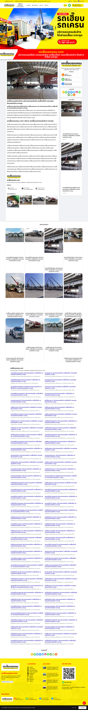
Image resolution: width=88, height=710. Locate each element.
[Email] (69, 95)
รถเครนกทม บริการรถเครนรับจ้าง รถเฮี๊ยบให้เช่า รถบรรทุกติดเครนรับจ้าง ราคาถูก (60, 387)
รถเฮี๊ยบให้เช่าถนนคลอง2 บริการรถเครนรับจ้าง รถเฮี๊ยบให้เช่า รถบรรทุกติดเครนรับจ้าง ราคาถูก (61, 511)
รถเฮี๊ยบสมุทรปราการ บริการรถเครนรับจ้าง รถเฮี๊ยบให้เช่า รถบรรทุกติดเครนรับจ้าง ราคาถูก (26, 518)
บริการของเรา (35, 5)
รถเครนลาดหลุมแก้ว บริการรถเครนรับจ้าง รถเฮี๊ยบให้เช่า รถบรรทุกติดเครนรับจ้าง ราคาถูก (60, 538)
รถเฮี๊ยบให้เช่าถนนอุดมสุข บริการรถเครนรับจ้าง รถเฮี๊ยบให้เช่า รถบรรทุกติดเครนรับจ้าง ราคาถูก (27, 504)
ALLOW (82, 707)
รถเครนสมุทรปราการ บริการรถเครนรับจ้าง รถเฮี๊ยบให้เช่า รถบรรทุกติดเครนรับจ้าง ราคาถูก (34, 315)
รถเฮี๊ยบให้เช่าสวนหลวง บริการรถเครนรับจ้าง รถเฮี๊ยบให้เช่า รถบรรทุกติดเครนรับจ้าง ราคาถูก (26, 634)
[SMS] (71, 95)
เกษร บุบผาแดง (41, 189)
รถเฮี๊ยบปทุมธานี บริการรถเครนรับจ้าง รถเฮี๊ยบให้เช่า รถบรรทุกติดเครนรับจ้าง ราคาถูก (53, 349)
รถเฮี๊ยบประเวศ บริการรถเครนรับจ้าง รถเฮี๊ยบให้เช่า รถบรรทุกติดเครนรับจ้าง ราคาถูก (27, 428)
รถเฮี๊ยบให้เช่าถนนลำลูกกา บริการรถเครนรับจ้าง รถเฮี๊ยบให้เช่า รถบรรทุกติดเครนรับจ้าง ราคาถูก (60, 641)
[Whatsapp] (79, 92)
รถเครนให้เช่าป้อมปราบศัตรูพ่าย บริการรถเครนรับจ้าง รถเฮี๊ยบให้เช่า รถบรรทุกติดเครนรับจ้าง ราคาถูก (71, 189)
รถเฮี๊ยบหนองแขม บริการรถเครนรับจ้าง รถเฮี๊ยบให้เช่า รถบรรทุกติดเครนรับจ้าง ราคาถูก (61, 483)
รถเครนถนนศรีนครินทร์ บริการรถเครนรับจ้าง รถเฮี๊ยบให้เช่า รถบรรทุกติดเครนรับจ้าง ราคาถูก (26, 449)
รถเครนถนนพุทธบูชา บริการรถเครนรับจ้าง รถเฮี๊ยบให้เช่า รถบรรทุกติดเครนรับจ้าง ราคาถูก (60, 607)
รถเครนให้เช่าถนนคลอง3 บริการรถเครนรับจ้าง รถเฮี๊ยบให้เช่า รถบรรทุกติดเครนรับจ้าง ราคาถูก (27, 641)
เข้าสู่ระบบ (75, 1)
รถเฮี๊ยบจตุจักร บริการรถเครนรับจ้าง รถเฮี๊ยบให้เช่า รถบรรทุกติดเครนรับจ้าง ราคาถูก (27, 463)
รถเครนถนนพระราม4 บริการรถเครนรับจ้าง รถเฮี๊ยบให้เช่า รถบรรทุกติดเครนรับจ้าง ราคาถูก (54, 315)
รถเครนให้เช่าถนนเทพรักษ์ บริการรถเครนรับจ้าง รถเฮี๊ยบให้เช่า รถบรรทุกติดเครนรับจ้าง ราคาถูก (26, 442)
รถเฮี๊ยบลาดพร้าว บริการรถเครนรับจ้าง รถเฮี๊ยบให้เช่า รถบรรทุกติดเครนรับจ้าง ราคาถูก (61, 463)
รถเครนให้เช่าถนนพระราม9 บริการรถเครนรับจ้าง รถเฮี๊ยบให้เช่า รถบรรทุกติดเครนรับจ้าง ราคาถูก (53, 675)
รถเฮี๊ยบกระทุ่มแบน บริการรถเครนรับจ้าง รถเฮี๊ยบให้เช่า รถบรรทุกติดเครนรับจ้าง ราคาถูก (59, 408)
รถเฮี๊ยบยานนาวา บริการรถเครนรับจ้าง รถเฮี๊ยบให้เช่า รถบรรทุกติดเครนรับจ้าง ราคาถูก (60, 401)
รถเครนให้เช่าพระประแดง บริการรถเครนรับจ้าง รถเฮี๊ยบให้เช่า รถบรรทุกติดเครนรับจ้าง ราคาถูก (71, 135)
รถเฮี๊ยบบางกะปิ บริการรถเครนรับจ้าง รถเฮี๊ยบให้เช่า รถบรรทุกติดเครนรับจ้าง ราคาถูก (26, 408)
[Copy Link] (63, 92)
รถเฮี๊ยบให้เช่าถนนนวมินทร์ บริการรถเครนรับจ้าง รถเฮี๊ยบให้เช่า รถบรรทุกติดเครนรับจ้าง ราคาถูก (60, 559)
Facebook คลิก (41, 188)
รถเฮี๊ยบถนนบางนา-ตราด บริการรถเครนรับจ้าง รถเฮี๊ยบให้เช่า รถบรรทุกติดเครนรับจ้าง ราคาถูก (27, 531)
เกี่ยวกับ (46, 5)
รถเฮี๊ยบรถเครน (68, 80)
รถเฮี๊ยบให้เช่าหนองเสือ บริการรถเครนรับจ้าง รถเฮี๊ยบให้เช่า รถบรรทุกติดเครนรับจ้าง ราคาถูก (52, 681)
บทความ (41, 5)
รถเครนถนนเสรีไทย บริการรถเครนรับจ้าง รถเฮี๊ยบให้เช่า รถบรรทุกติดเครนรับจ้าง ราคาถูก (59, 627)
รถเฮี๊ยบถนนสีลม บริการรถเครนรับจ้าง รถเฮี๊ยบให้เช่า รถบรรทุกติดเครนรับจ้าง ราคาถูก (34, 349)
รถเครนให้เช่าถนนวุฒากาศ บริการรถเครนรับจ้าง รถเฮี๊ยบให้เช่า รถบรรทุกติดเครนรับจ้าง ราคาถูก (34, 259)
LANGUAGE (82, 1)
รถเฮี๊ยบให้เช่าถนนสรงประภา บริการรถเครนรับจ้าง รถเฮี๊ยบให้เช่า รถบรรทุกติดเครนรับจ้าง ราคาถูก (27, 579)
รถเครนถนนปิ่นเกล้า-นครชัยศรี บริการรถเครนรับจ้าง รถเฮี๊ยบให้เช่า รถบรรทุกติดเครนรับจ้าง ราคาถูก (61, 476)
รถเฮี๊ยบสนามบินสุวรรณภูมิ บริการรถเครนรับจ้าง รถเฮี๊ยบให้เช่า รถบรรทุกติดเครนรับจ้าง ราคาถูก (60, 566)
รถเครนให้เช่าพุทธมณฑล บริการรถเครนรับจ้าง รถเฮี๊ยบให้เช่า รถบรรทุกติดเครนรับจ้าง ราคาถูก (61, 435)
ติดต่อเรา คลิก (78, 4)
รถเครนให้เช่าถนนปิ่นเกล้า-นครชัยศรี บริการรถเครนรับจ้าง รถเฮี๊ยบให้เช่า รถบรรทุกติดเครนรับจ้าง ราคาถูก (26, 387)
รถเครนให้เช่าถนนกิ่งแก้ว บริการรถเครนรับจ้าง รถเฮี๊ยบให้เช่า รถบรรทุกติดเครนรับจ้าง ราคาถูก (27, 497)
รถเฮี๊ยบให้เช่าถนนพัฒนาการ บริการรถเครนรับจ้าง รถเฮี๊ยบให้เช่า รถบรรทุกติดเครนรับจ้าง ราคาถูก (27, 620)
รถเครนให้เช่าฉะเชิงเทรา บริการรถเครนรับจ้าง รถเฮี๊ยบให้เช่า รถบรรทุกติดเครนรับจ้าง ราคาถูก (60, 504)
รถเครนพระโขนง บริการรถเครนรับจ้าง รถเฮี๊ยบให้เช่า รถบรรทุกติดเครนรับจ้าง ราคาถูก (26, 456)
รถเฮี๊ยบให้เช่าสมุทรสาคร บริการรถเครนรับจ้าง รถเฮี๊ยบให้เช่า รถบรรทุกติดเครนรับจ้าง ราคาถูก (61, 421)
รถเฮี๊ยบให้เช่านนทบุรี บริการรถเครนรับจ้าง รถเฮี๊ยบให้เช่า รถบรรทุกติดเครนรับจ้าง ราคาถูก (26, 572)
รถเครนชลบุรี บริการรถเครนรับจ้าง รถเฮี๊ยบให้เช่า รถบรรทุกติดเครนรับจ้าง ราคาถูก (60, 380)
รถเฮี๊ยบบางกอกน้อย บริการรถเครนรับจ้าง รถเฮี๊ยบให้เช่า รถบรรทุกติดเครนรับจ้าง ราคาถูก (60, 531)
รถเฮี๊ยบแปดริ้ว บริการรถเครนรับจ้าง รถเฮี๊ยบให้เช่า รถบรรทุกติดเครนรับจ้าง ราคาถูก (27, 627)
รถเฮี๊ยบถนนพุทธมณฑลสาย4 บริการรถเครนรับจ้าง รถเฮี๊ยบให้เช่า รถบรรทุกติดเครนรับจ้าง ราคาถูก (73, 359)
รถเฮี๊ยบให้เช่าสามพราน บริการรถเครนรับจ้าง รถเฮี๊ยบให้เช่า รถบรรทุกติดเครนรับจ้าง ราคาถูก (60, 614)
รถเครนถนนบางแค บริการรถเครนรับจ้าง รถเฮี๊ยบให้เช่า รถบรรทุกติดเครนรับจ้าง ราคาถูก (59, 394)
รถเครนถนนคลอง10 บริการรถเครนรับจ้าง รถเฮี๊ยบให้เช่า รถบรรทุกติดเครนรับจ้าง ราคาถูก (26, 401)
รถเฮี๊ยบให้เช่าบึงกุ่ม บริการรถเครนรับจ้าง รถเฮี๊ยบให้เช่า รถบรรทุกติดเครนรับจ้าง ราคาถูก (25, 380)
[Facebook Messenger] (71, 92)
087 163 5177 (78, 6)
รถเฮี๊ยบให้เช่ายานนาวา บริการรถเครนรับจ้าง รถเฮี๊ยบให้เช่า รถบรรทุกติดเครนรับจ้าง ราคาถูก (60, 469)
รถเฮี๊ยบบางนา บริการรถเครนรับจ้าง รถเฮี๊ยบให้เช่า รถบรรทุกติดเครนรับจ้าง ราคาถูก (61, 634)
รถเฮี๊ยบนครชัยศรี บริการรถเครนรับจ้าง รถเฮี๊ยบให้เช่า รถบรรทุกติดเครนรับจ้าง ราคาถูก (61, 415)
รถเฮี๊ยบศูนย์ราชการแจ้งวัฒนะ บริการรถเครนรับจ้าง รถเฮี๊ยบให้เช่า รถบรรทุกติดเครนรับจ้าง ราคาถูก (26, 435)
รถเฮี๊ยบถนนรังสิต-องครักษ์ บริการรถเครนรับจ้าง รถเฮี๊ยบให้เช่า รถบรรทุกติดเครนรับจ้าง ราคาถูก (15, 315)
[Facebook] (69, 92)
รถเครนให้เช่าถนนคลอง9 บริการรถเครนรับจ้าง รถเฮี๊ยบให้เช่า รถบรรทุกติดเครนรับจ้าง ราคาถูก (61, 497)
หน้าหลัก (28, 5)
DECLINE (74, 707)
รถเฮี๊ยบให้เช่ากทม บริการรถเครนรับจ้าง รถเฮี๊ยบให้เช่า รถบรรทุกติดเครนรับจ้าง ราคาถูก (61, 579)
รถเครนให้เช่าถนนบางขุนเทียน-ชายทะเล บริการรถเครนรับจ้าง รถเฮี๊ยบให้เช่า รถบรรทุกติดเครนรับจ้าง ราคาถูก (27, 586)
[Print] (74, 95)
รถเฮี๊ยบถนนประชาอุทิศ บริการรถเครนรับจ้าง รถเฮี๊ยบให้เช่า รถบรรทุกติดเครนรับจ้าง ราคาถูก (26, 545)
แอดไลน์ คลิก (26, 188)
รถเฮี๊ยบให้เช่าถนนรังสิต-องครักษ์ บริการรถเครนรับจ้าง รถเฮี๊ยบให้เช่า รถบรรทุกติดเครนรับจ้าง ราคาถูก (73, 315)
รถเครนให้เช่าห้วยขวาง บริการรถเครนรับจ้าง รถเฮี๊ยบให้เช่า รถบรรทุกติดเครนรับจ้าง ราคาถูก (26, 607)
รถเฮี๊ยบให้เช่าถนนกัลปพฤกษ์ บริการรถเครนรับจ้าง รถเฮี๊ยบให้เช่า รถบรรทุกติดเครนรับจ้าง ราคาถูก (61, 593)
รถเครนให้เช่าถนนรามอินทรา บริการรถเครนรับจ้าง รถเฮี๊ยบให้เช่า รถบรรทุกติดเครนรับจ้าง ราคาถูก (27, 394)
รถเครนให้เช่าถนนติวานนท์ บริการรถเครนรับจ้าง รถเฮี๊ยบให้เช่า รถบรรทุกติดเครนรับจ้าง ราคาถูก (26, 538)
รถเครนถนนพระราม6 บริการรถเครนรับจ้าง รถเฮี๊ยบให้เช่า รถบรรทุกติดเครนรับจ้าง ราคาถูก (52, 688)
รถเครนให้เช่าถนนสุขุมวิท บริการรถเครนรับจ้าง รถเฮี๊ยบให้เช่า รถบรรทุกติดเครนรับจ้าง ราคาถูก (15, 259)
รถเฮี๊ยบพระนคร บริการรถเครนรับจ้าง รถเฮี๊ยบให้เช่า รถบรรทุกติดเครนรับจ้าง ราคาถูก (60, 586)
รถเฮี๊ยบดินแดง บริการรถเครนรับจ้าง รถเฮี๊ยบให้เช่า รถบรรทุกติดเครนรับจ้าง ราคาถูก (61, 449)
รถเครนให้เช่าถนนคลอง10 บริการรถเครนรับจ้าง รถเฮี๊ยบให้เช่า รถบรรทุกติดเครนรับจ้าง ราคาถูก (60, 545)
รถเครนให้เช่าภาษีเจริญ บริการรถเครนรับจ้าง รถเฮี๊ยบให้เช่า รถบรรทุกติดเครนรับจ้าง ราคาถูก (26, 552)
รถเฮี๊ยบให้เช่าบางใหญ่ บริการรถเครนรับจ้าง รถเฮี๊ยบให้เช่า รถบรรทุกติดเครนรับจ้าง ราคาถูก (53, 668)
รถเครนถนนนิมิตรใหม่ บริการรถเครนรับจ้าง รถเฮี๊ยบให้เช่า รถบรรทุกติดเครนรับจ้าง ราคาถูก (26, 476)
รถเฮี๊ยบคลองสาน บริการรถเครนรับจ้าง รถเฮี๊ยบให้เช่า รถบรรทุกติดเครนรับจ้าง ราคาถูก (27, 421)
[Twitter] (74, 92)
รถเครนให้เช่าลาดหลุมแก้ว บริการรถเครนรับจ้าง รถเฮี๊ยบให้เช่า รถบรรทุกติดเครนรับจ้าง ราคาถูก (26, 415)
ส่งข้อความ (56, 698)
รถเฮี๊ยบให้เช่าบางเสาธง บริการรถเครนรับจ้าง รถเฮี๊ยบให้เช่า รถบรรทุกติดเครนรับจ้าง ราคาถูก (60, 518)
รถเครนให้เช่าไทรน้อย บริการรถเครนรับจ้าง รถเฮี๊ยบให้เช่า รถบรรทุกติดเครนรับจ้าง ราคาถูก (54, 269)
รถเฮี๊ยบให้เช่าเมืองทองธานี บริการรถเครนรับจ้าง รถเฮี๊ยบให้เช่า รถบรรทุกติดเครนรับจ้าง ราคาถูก (26, 483)
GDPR (33, 707)
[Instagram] (77, 92)
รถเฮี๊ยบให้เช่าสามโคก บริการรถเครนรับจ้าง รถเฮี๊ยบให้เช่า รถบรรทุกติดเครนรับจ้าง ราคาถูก (60, 600)
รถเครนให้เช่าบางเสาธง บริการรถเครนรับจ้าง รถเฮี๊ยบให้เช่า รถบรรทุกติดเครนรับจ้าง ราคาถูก (26, 524)
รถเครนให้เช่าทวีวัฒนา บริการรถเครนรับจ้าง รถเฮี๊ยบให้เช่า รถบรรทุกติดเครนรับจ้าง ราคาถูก (73, 259)
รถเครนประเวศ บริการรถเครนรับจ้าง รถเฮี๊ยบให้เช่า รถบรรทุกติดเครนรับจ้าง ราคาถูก (61, 373)
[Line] (66, 92)
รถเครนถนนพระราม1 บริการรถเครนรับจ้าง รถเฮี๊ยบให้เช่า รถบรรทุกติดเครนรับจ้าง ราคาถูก (60, 456)
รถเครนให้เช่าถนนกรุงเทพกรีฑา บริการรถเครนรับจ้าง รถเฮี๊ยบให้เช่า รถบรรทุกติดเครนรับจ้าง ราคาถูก (27, 566)
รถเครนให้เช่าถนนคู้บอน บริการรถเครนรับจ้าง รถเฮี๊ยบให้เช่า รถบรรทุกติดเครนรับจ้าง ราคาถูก (26, 559)
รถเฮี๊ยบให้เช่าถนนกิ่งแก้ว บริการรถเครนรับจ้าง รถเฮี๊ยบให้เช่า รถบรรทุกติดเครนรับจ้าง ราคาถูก (61, 620)
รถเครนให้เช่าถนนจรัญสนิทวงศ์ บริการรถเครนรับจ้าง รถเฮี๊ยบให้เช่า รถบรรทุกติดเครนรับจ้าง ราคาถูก (27, 511)
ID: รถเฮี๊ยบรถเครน (28, 189)
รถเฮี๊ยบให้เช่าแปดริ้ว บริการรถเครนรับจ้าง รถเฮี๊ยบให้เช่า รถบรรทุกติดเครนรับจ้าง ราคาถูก (26, 600)
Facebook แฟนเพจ (68, 83)
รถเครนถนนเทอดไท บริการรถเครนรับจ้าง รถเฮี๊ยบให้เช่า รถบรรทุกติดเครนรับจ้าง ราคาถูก (15, 359)
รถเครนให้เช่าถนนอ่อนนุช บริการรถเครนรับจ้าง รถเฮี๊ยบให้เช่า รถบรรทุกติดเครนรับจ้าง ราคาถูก (27, 373)
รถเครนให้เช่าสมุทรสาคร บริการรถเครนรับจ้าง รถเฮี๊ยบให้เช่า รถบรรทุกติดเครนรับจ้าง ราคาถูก (27, 490)
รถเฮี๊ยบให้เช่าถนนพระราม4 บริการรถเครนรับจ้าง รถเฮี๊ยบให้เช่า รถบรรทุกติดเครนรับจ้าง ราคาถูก (60, 428)
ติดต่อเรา (70, 1)
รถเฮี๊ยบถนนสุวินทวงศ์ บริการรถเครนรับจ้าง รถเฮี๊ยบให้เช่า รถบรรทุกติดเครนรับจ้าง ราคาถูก (60, 442)
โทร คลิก (12, 188)
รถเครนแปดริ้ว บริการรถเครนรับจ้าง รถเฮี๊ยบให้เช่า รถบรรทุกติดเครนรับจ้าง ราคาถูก (61, 572)
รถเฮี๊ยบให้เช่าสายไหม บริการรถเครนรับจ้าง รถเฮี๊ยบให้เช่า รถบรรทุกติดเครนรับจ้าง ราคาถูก (60, 524)
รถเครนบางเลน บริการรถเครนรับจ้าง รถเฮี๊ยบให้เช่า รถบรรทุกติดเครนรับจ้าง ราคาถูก (61, 552)
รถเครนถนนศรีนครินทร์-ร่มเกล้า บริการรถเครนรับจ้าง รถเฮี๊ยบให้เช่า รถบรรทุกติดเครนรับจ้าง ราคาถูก (27, 614)
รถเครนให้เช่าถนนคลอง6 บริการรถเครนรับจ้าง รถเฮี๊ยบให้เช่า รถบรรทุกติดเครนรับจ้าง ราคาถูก (27, 593)
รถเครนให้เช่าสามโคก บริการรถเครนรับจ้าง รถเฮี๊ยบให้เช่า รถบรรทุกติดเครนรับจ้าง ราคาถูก (26, 469)
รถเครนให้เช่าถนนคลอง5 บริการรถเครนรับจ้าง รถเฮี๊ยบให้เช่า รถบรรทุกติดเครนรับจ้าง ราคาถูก (61, 490)
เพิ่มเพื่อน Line (67, 79)
